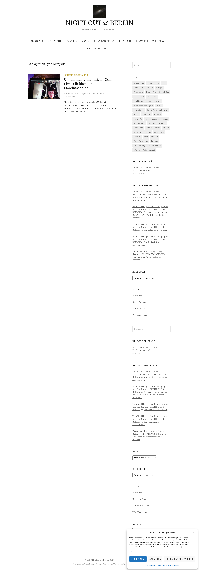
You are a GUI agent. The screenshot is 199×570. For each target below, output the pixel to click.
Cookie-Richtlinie (150, 565)
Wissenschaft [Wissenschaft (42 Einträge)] (149, 150)
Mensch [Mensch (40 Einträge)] (157, 114)
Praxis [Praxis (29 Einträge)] (157, 128)
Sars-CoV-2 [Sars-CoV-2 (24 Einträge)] (159, 132)
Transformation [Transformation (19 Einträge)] (141, 141)
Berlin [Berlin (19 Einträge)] (149, 83)
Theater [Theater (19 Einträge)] (154, 136)
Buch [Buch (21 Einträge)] (164, 83)
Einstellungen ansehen (179, 559)
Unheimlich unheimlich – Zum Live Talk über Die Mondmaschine (88, 83)
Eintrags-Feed (139, 302)
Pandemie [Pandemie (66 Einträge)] (138, 128)
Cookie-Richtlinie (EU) (97, 48)
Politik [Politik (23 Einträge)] (149, 128)
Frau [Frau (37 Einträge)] (148, 92)
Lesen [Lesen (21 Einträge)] (159, 105)
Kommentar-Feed (141, 308)
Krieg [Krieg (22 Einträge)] (148, 101)
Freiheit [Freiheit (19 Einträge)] (156, 92)
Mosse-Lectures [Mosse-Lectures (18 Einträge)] (152, 119)
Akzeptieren (138, 559)
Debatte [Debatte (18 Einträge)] (149, 87)
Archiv (85, 41)
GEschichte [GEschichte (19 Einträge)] (139, 96)
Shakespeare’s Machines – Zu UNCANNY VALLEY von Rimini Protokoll (150, 215)
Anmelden (137, 295)
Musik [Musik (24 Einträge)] (165, 119)
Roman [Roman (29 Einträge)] (147, 132)
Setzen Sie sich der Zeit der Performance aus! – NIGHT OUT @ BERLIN (149, 194)
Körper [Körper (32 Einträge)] (157, 101)
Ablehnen (155, 559)
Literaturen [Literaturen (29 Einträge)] (139, 110)
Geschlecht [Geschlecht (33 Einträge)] (152, 96)
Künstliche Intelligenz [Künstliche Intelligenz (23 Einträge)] (143, 105)
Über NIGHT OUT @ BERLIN (168, 565)
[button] (194, 532)
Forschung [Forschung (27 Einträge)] (138, 92)
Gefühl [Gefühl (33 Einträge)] (166, 92)
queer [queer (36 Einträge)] (166, 128)
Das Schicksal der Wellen (155, 230)
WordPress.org (139, 315)
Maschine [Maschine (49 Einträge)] (146, 114)
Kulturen (125, 41)
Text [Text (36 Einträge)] (146, 136)
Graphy (106, 564)
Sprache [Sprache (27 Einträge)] (137, 136)
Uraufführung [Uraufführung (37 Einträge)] (139, 145)
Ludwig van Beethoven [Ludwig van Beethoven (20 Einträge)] (157, 110)
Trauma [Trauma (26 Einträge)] (154, 141)
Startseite (37, 41)
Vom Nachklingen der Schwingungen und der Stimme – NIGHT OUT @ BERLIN (150, 209)
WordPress (89, 564)
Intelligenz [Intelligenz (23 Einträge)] (138, 101)
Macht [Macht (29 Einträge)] (136, 114)
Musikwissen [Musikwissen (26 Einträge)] (139, 123)
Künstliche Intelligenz (149, 41)
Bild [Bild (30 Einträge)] (157, 83)
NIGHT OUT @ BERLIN (99, 23)
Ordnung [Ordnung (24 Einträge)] (162, 123)
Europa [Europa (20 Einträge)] (159, 87)
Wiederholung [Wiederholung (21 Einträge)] (154, 145)
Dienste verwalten (137, 552)
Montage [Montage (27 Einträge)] (138, 119)
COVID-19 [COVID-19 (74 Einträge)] (138, 87)
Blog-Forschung (104, 41)
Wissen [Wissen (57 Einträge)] (137, 150)
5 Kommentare (70, 96)
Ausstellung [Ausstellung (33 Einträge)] (139, 83)
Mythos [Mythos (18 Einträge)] (151, 123)
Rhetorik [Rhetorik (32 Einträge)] (137, 132)
